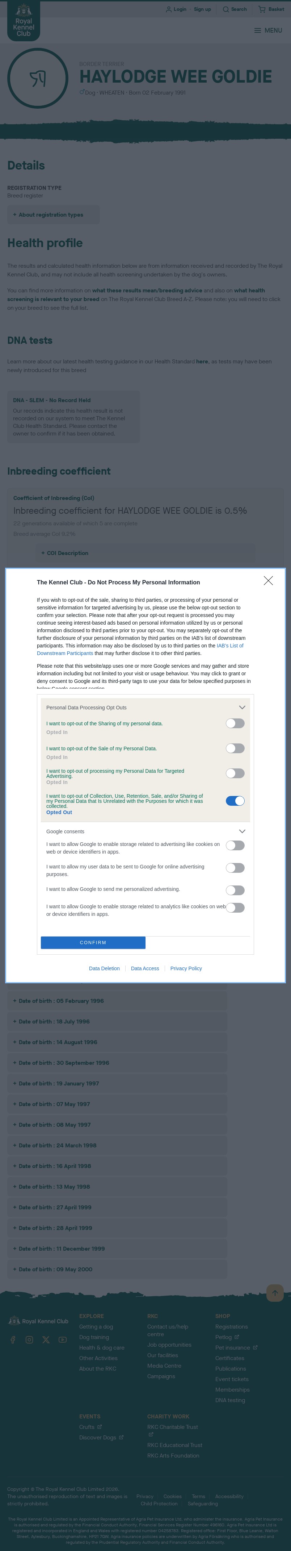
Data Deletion (104, 968)
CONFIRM (93, 943)
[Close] (271, 583)
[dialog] (145, 775)
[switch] (235, 723)
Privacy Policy (186, 968)
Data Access (145, 968)
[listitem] (145, 707)
